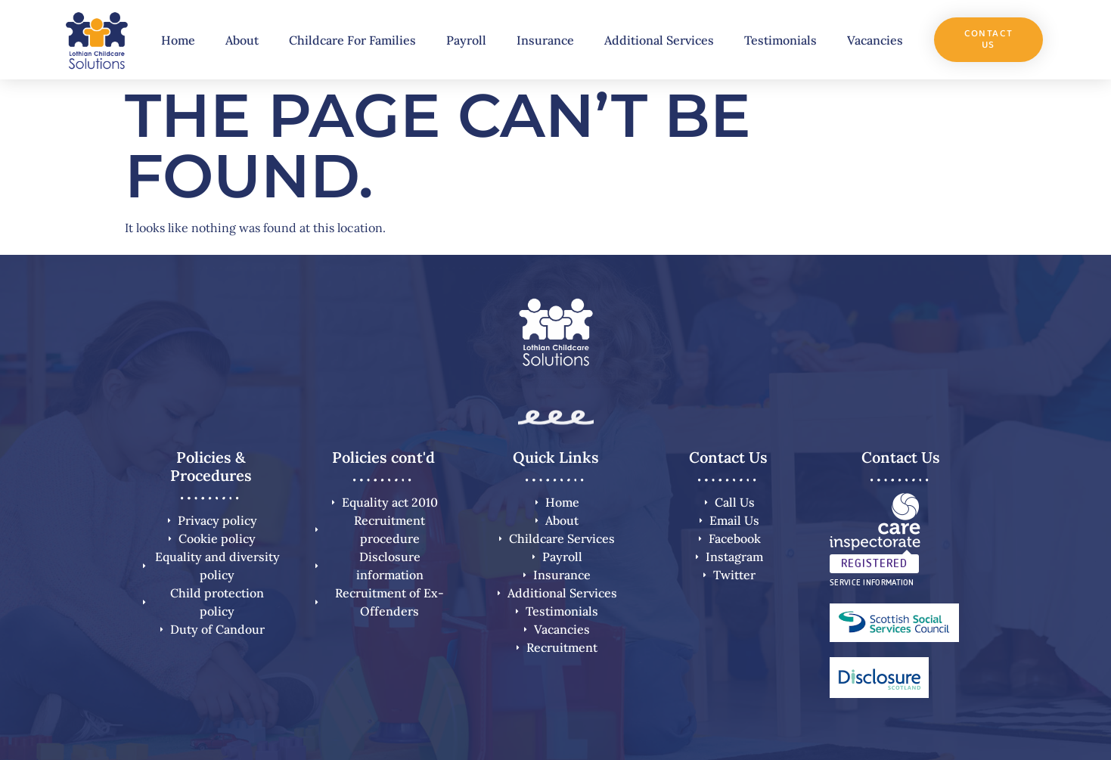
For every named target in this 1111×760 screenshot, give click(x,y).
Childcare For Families (352, 40)
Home (178, 40)
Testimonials (780, 40)
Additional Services (659, 40)
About (242, 40)
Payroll (466, 40)
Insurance (545, 40)
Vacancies (875, 40)
